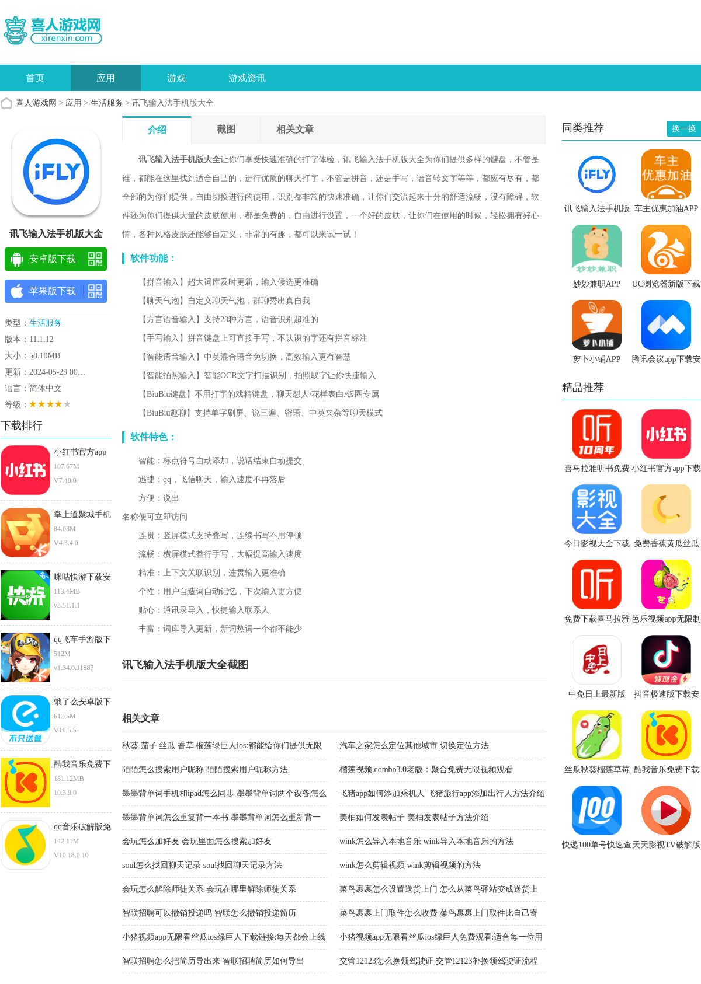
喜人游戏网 (36, 103)
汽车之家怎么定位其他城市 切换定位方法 (414, 745)
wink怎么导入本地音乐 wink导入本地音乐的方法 (426, 841)
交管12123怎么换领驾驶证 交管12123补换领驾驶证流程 (438, 961)
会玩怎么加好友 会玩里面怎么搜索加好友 (197, 841)
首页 (35, 78)
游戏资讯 (247, 78)
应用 (105, 78)
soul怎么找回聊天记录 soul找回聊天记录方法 (202, 865)
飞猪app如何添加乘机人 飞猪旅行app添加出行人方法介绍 (442, 793)
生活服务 (107, 103)
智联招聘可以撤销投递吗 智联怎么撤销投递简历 (209, 913)
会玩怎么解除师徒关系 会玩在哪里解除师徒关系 (209, 889)
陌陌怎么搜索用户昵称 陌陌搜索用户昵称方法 (205, 769)
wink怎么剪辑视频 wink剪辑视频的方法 (410, 865)
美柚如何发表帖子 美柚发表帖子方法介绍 (414, 817)
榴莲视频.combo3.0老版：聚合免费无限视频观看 (426, 769)
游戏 (176, 78)
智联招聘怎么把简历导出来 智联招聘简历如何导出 (213, 961)
